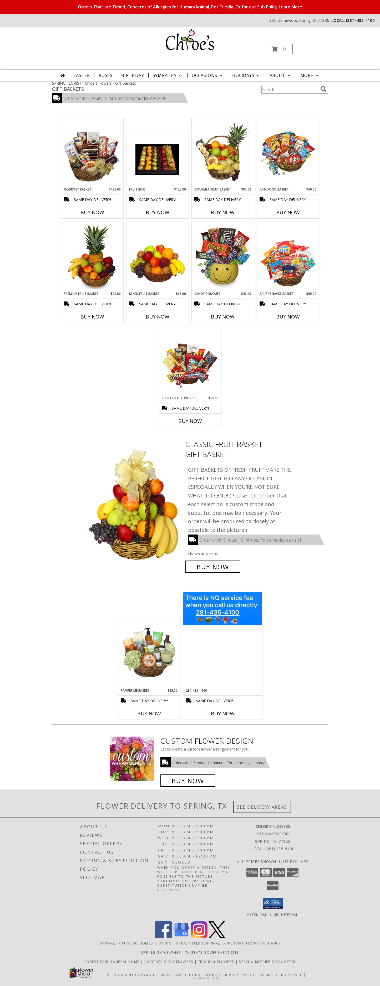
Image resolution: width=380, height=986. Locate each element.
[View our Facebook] (163, 936)
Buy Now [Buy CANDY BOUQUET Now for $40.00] (223, 316)
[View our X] (217, 936)
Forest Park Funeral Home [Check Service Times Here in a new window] (113, 961)
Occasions (208, 75)
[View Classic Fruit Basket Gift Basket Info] (134, 505)
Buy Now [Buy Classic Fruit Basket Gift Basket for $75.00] (213, 566)
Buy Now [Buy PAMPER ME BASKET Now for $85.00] (149, 713)
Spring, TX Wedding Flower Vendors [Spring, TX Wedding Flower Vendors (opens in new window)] (242, 943)
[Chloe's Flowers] (190, 39)
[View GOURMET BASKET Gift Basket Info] (92, 152)
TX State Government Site (212, 952)
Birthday (132, 75)
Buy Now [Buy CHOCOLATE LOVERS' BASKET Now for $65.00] (190, 421)
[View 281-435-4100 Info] (222, 608)
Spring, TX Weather (161, 952)
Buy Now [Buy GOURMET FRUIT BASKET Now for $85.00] (223, 212)
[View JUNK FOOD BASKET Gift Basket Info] (288, 152)
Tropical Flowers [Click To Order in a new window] (217, 961)
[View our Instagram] (199, 936)
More (310, 75)
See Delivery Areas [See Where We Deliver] (262, 807)
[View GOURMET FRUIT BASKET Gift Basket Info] (222, 152)
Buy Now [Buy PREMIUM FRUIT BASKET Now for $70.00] (92, 316)
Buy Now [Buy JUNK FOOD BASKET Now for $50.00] (288, 212)
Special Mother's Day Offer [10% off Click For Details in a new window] (267, 961)
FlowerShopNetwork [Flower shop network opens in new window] (193, 974)
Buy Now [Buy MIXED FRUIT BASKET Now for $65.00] (157, 316)
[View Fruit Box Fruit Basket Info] (157, 159)
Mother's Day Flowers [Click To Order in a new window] (171, 961)
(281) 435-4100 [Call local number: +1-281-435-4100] (360, 20)
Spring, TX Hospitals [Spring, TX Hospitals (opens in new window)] (179, 943)
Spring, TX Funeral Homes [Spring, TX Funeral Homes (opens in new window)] (126, 943)
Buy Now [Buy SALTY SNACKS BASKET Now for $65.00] (288, 316)
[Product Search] (290, 89)
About (281, 75)
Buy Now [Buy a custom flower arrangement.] (188, 780)
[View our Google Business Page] (181, 936)
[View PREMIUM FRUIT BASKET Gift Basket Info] (92, 257)
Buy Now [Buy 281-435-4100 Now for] (223, 713)
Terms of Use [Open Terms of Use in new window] (206, 977)
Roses (106, 75)
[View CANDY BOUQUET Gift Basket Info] (222, 257)
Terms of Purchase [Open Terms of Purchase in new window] (281, 974)
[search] (323, 89)
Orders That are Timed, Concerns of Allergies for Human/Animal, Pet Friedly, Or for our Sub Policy (190, 7)
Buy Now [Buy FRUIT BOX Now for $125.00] (157, 212)
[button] (279, 49)
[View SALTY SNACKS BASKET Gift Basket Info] (288, 257)
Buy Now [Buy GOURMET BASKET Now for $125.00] (92, 212)
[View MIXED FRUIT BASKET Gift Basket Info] (157, 257)
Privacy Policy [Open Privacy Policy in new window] (238, 974)
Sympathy (168, 75)
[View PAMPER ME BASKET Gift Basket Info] (149, 653)
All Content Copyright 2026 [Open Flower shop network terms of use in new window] (138, 974)
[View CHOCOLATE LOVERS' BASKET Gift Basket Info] (190, 361)
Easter (81, 75)
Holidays (246, 75)
